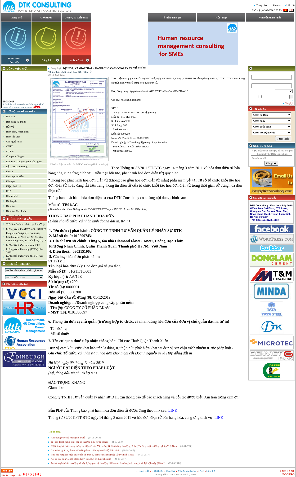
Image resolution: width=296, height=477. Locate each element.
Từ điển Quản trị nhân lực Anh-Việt (25, 224)
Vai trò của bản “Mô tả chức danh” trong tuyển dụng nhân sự (81, 459)
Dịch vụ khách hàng (16, 166)
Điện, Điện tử (13, 186)
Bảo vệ (10, 126)
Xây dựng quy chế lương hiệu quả (68, 437)
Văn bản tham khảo (270, 17)
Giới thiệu (46, 17)
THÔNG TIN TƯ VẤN (19, 218)
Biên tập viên (13, 136)
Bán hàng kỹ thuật (16, 121)
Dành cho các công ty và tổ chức (120, 68)
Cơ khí (9, 151)
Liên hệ (291, 5)
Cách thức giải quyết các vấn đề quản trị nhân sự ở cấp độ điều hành (85, 450)
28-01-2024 (8, 105)
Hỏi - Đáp (221, 17)
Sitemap (276, 5)
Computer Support (16, 156)
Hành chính (12, 195)
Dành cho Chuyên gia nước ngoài (24, 161)
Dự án (9, 171)
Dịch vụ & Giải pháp (76, 17)
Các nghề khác (14, 141)
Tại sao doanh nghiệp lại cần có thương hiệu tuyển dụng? (79, 442)
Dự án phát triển (15, 176)
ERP (8, 191)
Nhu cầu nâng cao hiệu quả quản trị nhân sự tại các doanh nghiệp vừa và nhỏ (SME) (92, 454)
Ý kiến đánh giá (172, 17)
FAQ (201, 470)
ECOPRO (289, 474)
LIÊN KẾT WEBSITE (19, 263)
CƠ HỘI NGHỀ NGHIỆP (21, 111)
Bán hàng (11, 116)
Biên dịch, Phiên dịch (17, 131)
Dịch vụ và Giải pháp (77, 68)
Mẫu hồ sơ (76, 60)
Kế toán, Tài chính (16, 211)
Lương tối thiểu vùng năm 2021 (23, 244)
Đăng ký (46, 60)
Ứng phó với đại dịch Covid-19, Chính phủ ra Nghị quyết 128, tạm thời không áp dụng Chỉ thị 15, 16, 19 (26, 237)
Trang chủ (261, 5)
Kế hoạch (11, 201)
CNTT (9, 146)
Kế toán (10, 206)
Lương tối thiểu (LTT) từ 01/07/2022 (26, 229)
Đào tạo (10, 181)
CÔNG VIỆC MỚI (17, 68)
